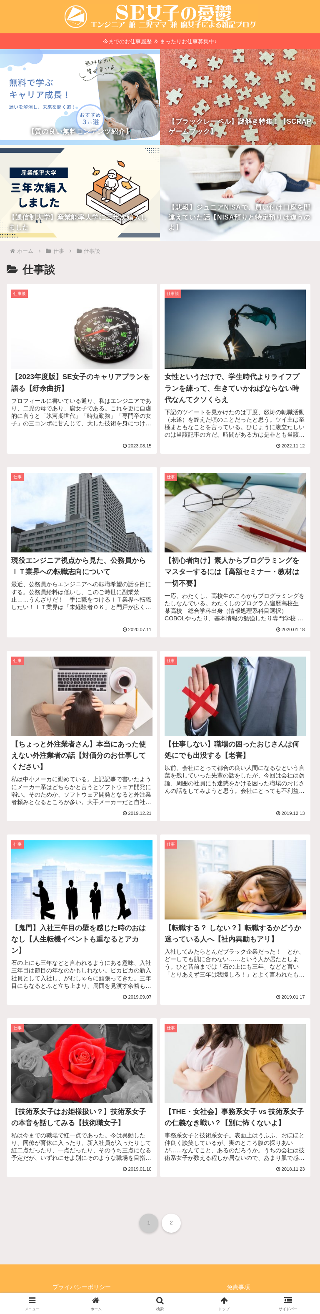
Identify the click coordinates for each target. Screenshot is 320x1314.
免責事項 (238, 1287)
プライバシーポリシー (81, 1287)
